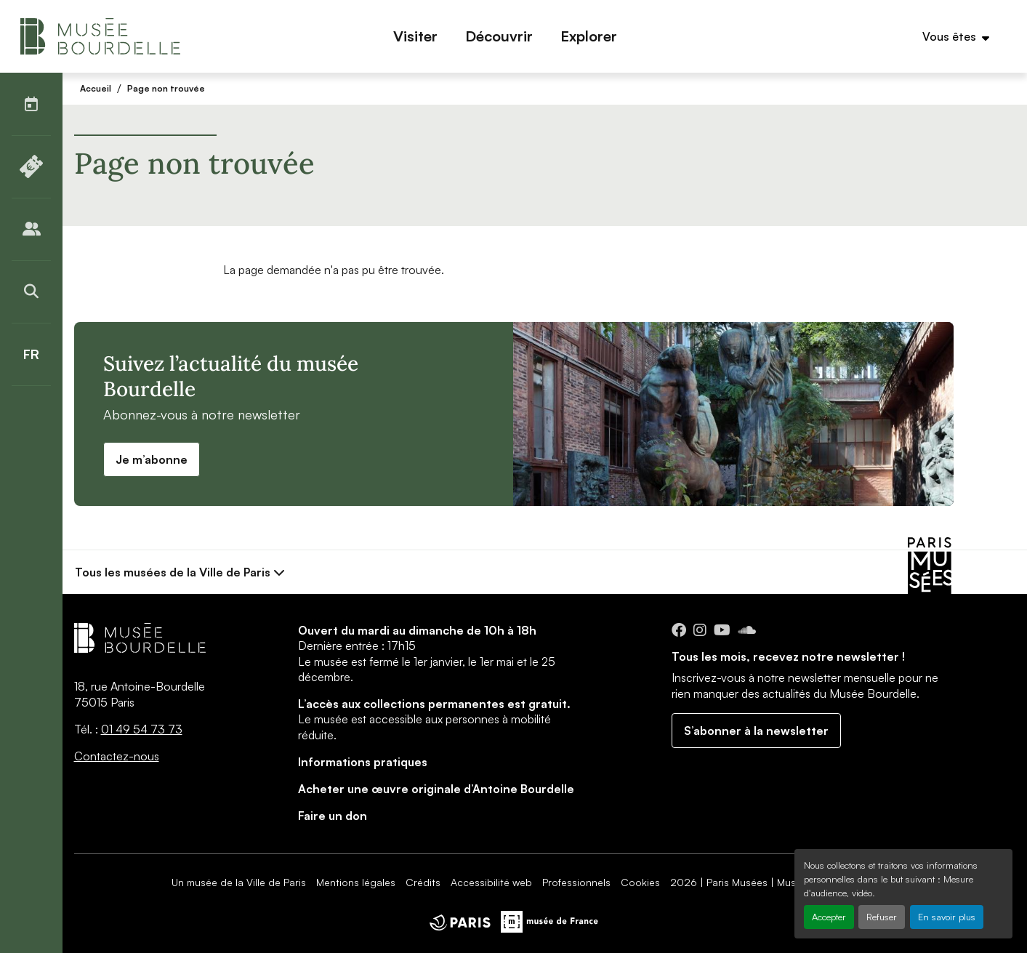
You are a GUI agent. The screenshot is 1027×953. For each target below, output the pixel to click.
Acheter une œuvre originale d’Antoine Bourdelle (436, 788)
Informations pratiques (362, 762)
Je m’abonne (152, 459)
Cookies (640, 882)
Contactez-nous (116, 756)
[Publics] (31, 229)
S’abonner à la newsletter (756, 730)
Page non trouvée (166, 88)
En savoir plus (946, 916)
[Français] (31, 354)
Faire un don (332, 815)
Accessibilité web (491, 882)
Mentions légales (355, 882)
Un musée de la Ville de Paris (239, 882)
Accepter (829, 916)
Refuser (881, 916)
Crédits (423, 882)
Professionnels (576, 882)
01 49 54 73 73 (141, 729)
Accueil (95, 88)
